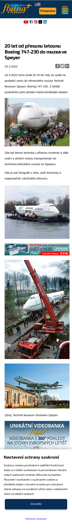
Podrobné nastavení (36, 518)
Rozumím (36, 504)
